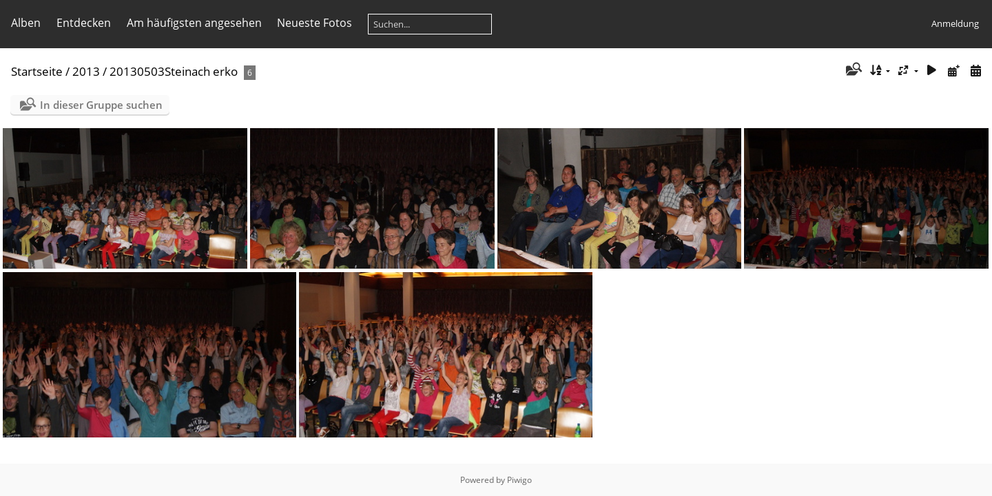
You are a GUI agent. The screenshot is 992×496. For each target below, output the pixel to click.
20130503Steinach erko (174, 71)
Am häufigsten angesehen (194, 22)
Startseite (37, 71)
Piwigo (519, 480)
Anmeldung (955, 23)
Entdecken (83, 22)
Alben (26, 22)
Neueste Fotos (314, 22)
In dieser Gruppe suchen (101, 105)
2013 (86, 71)
